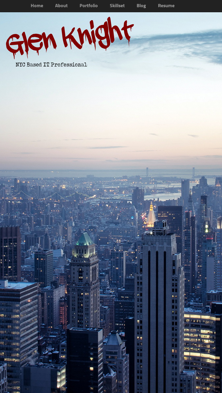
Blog (141, 6)
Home (37, 6)
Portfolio (89, 6)
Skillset (117, 6)
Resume (166, 6)
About (61, 6)
